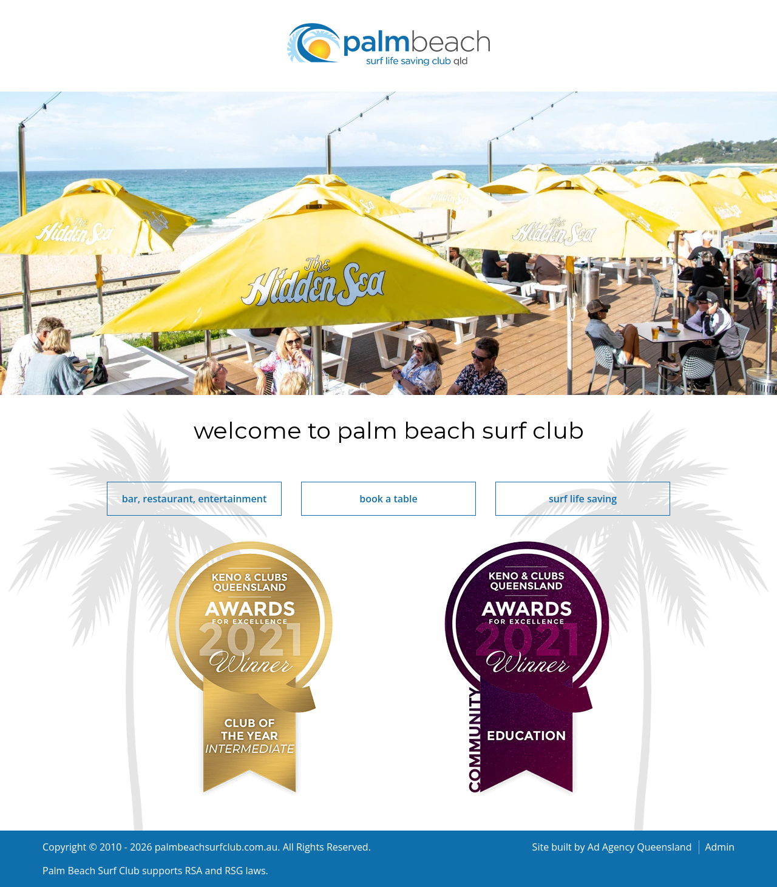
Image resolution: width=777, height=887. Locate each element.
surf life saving (583, 498)
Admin (720, 847)
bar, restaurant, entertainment (194, 498)
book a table (388, 498)
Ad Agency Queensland (640, 847)
